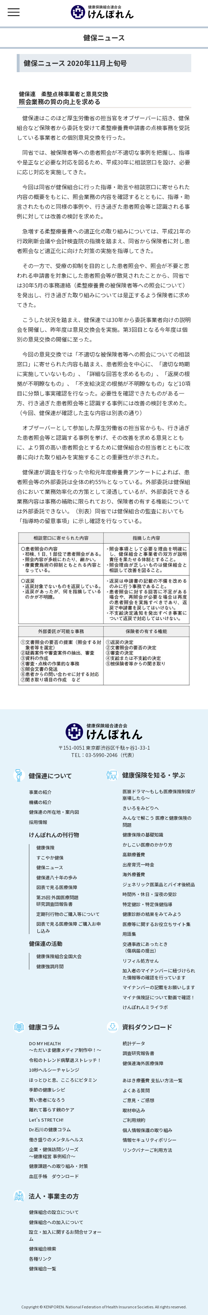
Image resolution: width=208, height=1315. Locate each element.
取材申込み (133, 1110)
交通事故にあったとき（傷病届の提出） (145, 947)
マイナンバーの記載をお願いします (158, 987)
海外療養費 (133, 874)
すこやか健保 (50, 857)
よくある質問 (136, 1090)
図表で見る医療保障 (56, 887)
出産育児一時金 (138, 864)
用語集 (129, 934)
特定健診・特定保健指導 (147, 904)
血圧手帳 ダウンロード (54, 1176)
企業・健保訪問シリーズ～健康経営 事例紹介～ (54, 1153)
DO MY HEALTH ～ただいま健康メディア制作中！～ (65, 1047)
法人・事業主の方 (54, 1195)
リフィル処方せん (140, 960)
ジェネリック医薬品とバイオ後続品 (158, 884)
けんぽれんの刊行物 (54, 835)
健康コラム (44, 1026)
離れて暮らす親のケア (51, 1109)
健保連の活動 (45, 943)
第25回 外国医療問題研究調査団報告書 (57, 901)
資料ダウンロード (147, 1026)
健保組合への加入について (56, 1222)
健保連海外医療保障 (142, 1063)
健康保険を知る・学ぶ (153, 774)
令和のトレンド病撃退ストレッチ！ (65, 1060)
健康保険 (45, 847)
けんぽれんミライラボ (145, 1007)
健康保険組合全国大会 (59, 956)
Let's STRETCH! (46, 1119)
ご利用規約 (133, 1120)
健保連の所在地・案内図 (54, 812)
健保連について (50, 775)
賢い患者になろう (47, 1099)
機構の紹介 (40, 802)
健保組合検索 (42, 1248)
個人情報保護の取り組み (147, 1130)
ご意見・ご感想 (138, 1100)
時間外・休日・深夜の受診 (149, 894)
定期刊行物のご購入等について (68, 914)
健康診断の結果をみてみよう (151, 914)
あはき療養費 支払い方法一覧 (152, 1080)
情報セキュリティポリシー (149, 1140)
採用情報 (38, 822)
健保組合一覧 (42, 1268)
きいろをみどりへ (140, 808)
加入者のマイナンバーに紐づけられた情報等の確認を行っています (158, 974)
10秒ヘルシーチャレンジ (54, 1069)
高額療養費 (133, 854)
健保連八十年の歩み (56, 877)
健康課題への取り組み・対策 (58, 1166)
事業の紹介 (40, 792)
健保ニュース (49, 867)
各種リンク (40, 1258)
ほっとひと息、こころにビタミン (63, 1080)
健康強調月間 (50, 966)
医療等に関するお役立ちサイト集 (156, 924)
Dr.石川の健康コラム (50, 1129)
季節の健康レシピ (47, 1089)
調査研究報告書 (138, 1053)
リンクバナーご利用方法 (147, 1150)
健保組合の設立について (54, 1212)
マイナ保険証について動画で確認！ (158, 997)
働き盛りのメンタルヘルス (56, 1139)
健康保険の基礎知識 (142, 834)
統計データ (133, 1043)
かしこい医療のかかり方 (147, 844)
